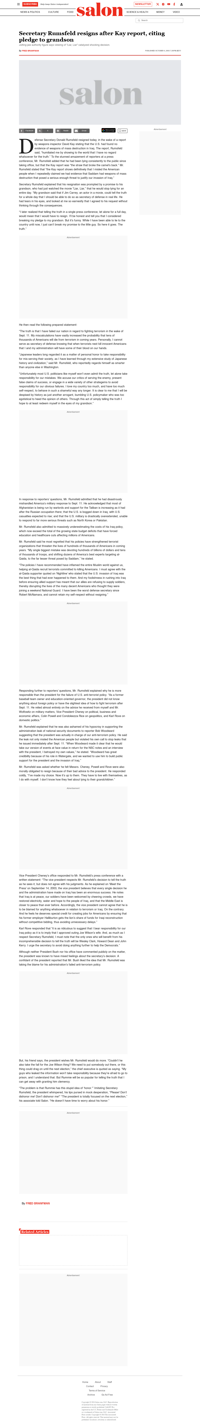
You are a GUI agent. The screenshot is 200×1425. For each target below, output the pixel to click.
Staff (109, 1382)
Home (85, 1382)
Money (160, 12)
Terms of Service (97, 1391)
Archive (91, 1395)
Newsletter (143, 4)
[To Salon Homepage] (100, 9)
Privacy (104, 1386)
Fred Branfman (30, 51)
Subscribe (30, 4)
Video (176, 12)
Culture (53, 12)
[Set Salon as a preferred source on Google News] (109, 130)
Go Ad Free (107, 1395)
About (98, 1382)
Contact (90, 1386)
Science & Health (137, 12)
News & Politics (30, 12)
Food (70, 12)
